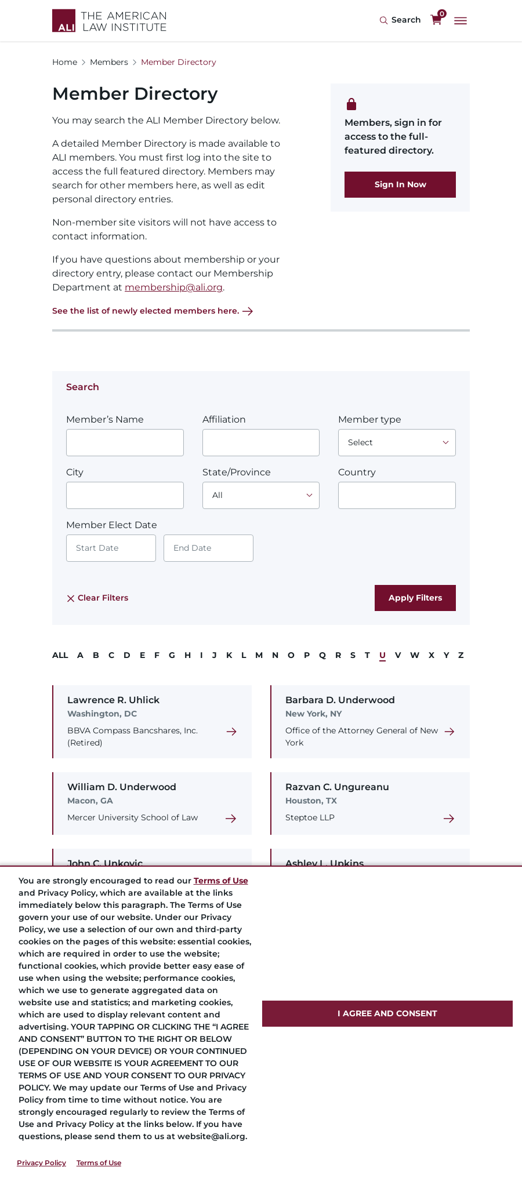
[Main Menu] (460, 21)
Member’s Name (105, 419)
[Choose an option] (397, 442)
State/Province (236, 472)
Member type (369, 419)
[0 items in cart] (436, 20)
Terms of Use (99, 1162)
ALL (60, 655)
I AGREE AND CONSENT (387, 1013)
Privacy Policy (41, 1162)
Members (109, 62)
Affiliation (224, 419)
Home (64, 62)
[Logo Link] (109, 20)
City (75, 472)
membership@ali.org (174, 287)
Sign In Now (400, 184)
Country (357, 472)
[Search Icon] (400, 21)
